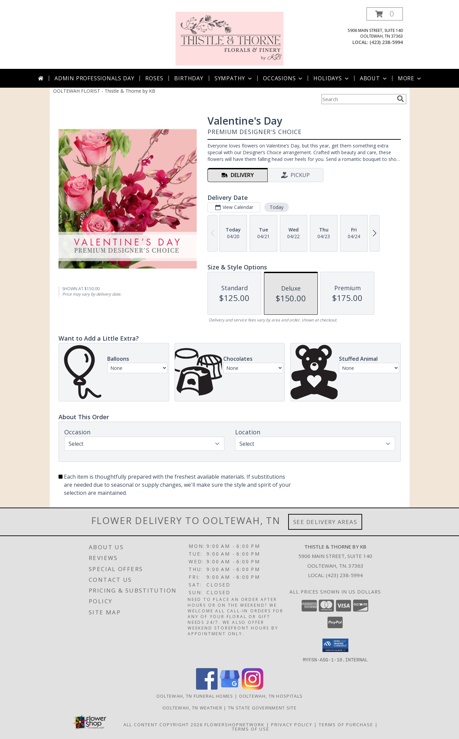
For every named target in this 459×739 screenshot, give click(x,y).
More (410, 78)
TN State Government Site (262, 707)
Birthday (188, 78)
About (374, 78)
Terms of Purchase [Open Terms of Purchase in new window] (346, 724)
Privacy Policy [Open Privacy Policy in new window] (291, 724)
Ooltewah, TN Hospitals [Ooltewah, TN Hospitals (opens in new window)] (271, 696)
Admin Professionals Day (94, 78)
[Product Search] (358, 99)
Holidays (331, 78)
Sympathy (234, 78)
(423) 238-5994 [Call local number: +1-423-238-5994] (386, 42)
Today (276, 207)
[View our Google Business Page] (229, 687)
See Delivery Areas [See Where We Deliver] (325, 522)
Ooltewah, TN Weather (192, 707)
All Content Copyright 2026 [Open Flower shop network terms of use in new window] (163, 724)
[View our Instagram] (252, 687)
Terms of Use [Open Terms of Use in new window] (250, 729)
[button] (385, 13)
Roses (154, 78)
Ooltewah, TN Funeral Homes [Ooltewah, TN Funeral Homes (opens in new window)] (194, 696)
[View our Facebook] (207, 687)
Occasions (283, 78)
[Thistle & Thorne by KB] (229, 38)
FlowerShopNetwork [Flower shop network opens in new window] (234, 724)
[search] (400, 98)
